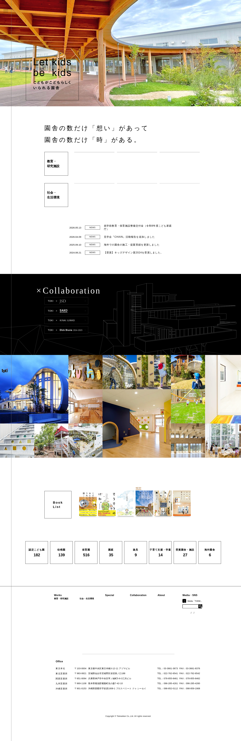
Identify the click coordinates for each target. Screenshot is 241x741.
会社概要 (169, 621)
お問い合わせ (172, 642)
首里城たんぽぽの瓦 (114, 630)
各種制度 (199, 623)
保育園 (48, 622)
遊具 (47, 637)
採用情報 (169, 647)
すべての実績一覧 (54, 653)
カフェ (78, 627)
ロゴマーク (171, 611)
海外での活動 (110, 616)
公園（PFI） (81, 622)
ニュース (199, 617)
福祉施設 (79, 617)
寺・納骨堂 (80, 637)
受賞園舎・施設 (53, 642)
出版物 (168, 632)
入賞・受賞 (171, 626)
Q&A (167, 637)
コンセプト (171, 616)
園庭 (47, 632)
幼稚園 (48, 617)
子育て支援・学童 (54, 627)
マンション (80, 632)
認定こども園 (52, 611)
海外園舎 (50, 648)
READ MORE (122, 264)
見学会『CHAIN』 (113, 611)
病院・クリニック (84, 611)
